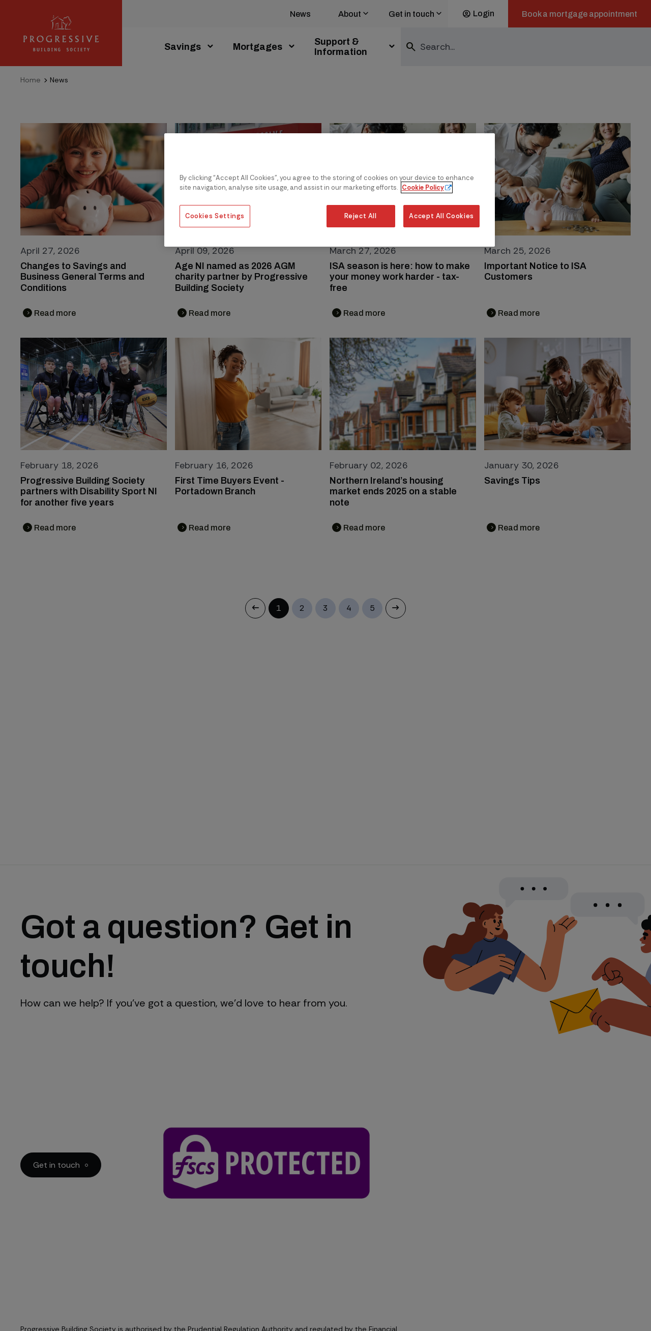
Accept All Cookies (441, 216)
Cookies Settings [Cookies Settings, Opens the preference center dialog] (215, 216)
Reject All (360, 216)
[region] (329, 190)
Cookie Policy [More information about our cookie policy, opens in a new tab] (423, 187)
